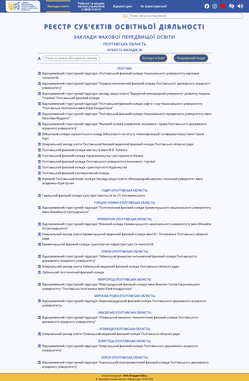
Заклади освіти (58, 6)
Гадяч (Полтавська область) (124, 190)
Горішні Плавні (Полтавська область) (124, 203)
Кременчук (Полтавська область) (124, 219)
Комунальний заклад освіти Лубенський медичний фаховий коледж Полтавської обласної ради (110, 266)
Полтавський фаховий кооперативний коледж (75, 173)
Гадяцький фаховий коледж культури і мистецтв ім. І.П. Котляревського (93, 195)
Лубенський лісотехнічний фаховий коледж (73, 272)
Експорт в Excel (153, 58)
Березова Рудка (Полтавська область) (124, 296)
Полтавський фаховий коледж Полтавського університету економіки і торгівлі (98, 161)
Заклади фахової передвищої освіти (124, 37)
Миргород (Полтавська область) (124, 279)
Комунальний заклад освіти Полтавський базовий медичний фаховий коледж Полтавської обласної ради (117, 144)
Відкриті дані (122, 6)
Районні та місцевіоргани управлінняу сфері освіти (91, 6)
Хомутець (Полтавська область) (124, 341)
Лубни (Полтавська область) (124, 251)
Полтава (124, 68)
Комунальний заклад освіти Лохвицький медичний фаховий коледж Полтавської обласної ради (111, 334)
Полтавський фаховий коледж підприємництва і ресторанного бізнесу (92, 156)
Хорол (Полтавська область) (124, 358)
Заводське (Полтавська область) (124, 313)
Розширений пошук (191, 58)
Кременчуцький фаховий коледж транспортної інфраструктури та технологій (97, 244)
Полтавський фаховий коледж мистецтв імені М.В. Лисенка (84, 150)
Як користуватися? (154, 6)
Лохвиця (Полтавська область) (124, 329)
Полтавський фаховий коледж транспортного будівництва (84, 167)
